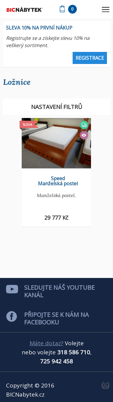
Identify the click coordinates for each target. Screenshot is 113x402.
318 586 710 (73, 352)
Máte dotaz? (46, 343)
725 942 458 (56, 361)
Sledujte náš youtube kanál (59, 291)
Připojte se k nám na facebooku (56, 318)
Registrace (90, 58)
